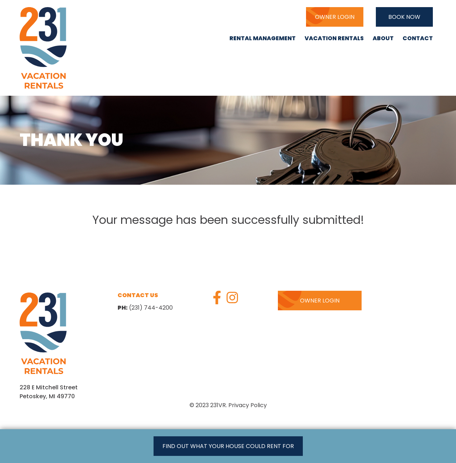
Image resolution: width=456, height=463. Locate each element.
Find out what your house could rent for (228, 446)
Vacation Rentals (334, 38)
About (383, 38)
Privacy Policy (247, 405)
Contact (418, 38)
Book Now (404, 17)
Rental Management (262, 38)
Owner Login (334, 17)
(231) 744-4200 (265, 16)
